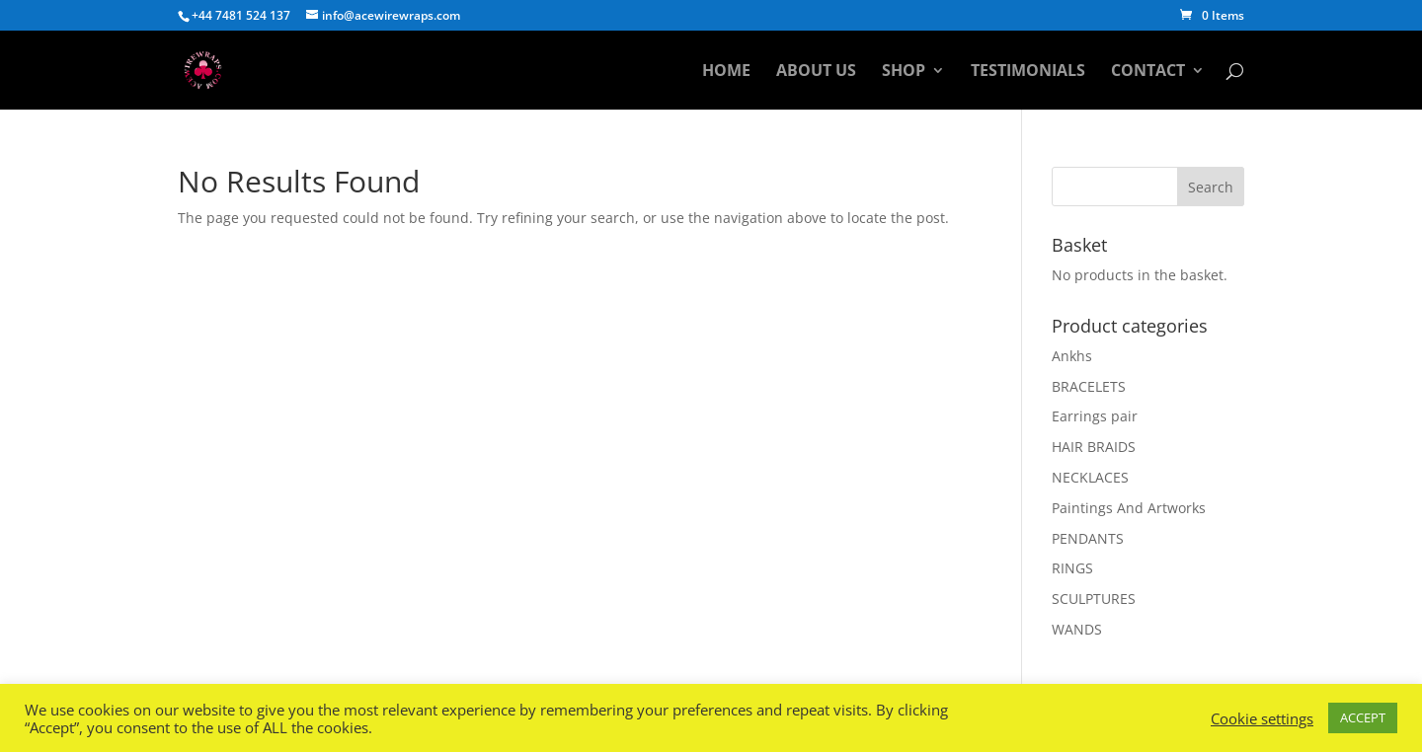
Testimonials (1028, 72)
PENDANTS (1088, 538)
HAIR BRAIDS (1094, 446)
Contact (1148, 72)
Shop (903, 72)
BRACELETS (1089, 386)
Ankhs (1072, 355)
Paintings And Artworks (1129, 507)
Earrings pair (1095, 416)
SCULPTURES (1094, 598)
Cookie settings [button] (1262, 718)
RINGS (1072, 568)
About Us (816, 72)
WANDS (1077, 629)
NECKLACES (1090, 477)
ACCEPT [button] (1362, 717)
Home (726, 72)
